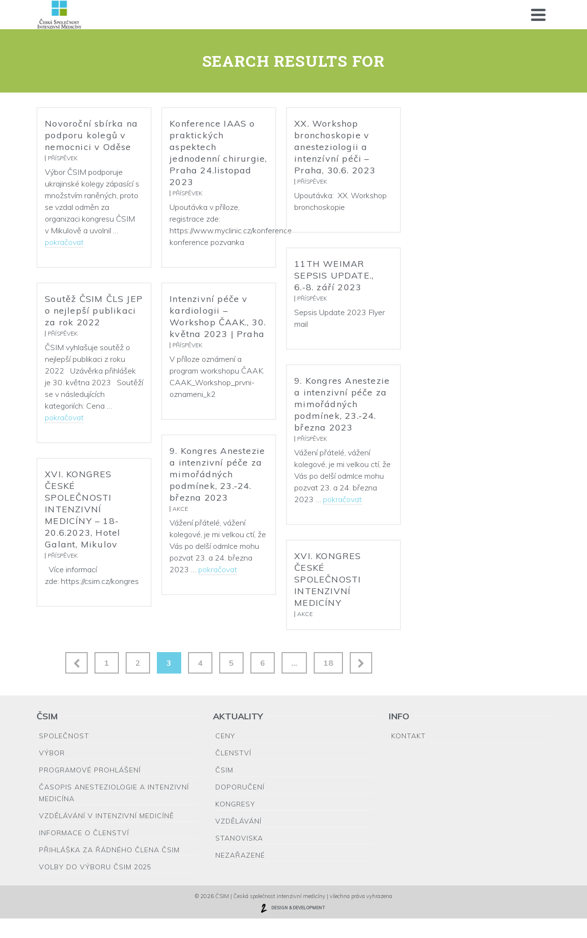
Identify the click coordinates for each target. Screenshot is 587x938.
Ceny (225, 736)
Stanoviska (239, 838)
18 (328, 663)
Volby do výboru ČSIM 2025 (95, 867)
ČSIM (224, 770)
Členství (233, 753)
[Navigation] (538, 14)
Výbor (52, 753)
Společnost (64, 736)
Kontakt (408, 736)
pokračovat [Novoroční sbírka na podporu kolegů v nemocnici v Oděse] (64, 242)
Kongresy (235, 804)
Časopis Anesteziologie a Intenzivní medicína (114, 793)
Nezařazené (240, 855)
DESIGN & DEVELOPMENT (292, 908)
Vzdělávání (238, 821)
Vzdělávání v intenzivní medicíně (106, 815)
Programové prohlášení (90, 770)
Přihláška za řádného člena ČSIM (109, 849)
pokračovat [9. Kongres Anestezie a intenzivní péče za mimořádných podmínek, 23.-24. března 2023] (342, 499)
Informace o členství (84, 832)
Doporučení (240, 787)
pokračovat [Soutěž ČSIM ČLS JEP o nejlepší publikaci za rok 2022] (64, 417)
